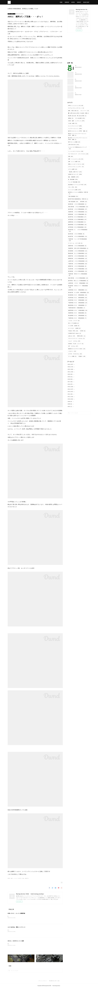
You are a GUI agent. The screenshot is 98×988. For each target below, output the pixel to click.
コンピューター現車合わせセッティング (77, 148)
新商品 (70, 118)
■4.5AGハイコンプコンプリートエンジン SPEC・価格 (78, 138)
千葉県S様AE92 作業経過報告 (76, 307)
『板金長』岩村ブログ (75, 171)
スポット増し (72, 187)
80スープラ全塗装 (73, 323)
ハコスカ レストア (74, 320)
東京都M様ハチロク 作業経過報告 (77, 315)
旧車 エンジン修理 (74, 161)
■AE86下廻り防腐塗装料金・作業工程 (78, 199)
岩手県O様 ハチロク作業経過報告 (77, 219)
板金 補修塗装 (73, 176)
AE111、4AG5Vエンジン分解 (16, 941)
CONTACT (79, 2)
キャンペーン (85, 110)
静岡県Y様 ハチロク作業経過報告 (77, 266)
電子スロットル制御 (74, 142)
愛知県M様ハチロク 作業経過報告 (77, 305)
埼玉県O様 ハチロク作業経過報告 (77, 268)
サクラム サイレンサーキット (76, 108)
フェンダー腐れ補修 (74, 182)
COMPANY (67, 2)
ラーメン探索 (72, 356)
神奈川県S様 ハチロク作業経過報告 (78, 278)
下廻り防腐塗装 (73, 196)
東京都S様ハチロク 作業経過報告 (77, 295)
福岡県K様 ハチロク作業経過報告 (77, 222)
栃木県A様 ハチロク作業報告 (76, 233)
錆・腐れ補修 (73, 179)
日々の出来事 (80, 118)
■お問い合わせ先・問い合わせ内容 (77, 115)
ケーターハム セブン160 (75, 243)
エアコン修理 (72, 169)
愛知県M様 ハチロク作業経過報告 (77, 224)
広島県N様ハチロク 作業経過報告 (77, 289)
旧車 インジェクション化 (75, 159)
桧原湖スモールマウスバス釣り (76, 348)
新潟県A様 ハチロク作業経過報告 (77, 204)
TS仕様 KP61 (73, 330)
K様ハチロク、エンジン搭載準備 (16, 913)
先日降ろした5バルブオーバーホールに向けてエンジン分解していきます (24, 943)
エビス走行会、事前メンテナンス (16, 927)
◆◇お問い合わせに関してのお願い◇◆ (78, 113)
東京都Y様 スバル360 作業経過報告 (78, 292)
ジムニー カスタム (74, 341)
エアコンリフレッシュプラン (76, 166)
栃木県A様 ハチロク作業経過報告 (77, 209)
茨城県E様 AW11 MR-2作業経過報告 (78, 248)
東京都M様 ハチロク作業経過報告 (77, 250)
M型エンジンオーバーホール (76, 164)
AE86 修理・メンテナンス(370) (14, 878)
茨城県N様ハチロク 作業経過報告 (77, 312)
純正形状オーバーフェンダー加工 (77, 184)
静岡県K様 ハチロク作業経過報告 (77, 258)
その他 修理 (72, 123)
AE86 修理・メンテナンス (11, 13)
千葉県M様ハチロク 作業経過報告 (77, 302)
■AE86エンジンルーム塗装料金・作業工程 (78, 193)
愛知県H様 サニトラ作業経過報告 (77, 253)
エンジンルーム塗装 (74, 189)
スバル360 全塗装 (73, 325)
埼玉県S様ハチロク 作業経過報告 (77, 297)
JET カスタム (73, 346)
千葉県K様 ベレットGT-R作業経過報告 (77, 239)
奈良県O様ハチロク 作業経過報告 (77, 300)
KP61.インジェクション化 (75, 105)
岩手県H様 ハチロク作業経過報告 (77, 227)
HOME (61, 2)
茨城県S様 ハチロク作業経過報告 (77, 211)
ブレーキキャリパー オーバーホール (78, 153)
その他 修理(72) (25, 878)
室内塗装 (83, 201)
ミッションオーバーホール (75, 151)
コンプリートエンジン (75, 128)
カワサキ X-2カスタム (75, 353)
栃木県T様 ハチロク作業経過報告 (77, 216)
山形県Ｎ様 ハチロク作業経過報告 (77, 261)
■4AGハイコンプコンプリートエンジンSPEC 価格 (77, 134)
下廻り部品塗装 (73, 201)
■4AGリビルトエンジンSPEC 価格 (77, 131)
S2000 (82, 330)
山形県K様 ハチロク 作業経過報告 (78, 283)
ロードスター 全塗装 (74, 328)
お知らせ (71, 336)
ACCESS (73, 2)
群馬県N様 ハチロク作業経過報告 (77, 214)
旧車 (70, 156)
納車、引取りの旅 (73, 110)
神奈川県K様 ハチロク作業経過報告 (78, 206)
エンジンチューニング (75, 125)
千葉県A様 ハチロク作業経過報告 (77, 263)
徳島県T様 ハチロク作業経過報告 (77, 256)
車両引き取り (81, 336)
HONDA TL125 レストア (75, 343)
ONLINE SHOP (86, 2)
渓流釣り (82, 356)
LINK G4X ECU (73, 144)
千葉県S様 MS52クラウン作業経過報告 (77, 274)
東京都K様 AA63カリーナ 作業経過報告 (78, 286)
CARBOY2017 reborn (74, 333)
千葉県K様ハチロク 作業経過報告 (77, 318)
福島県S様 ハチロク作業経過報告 (77, 245)
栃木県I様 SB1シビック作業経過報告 (78, 280)
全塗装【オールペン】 (75, 174)
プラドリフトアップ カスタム (76, 338)
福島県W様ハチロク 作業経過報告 (77, 310)
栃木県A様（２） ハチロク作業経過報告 (77, 230)
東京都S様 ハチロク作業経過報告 (77, 271)
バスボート (72, 351)
